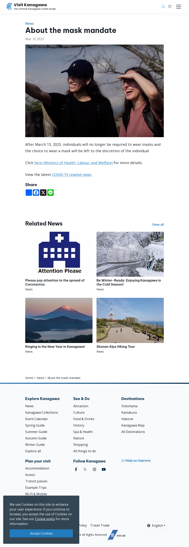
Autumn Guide (36, 438)
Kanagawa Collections (41, 412)
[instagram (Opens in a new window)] (94, 469)
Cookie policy (45, 519)
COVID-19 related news (71, 174)
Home (29, 378)
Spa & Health (83, 432)
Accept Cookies (41, 533)
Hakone (127, 419)
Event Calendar (36, 419)
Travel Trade (100, 525)
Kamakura (129, 412)
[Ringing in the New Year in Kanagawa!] (58, 325)
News (29, 23)
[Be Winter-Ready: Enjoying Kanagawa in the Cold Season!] (130, 261)
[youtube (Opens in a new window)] (103, 469)
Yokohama (129, 406)
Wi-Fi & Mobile (36, 494)
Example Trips (36, 487)
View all (158, 224)
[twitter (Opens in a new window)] (85, 469)
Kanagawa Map (133, 425)
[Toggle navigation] (179, 7)
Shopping (80, 444)
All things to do (84, 451)
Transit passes (36, 481)
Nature (78, 438)
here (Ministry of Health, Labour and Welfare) (73, 162)
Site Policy (79, 525)
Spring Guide (35, 425)
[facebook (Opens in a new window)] (76, 469)
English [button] (155, 525)
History (78, 425)
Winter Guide (35, 444)
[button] (169, 6)
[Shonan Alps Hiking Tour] (130, 325)
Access (30, 475)
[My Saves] (170, 7)
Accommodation (37, 468)
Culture (78, 412)
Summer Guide (36, 432)
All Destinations (133, 432)
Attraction (80, 406)
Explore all (33, 451)
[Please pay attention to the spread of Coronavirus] (58, 261)
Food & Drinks (83, 419)
